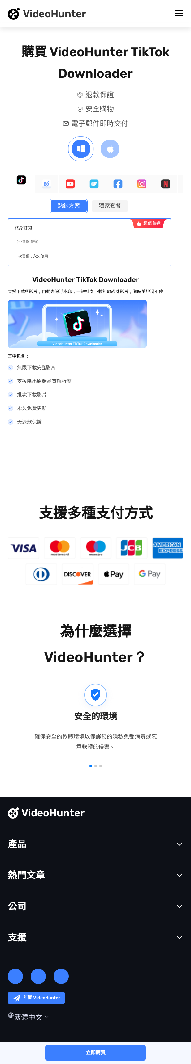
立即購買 (96, 1053)
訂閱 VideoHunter (36, 999)
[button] (90, 767)
